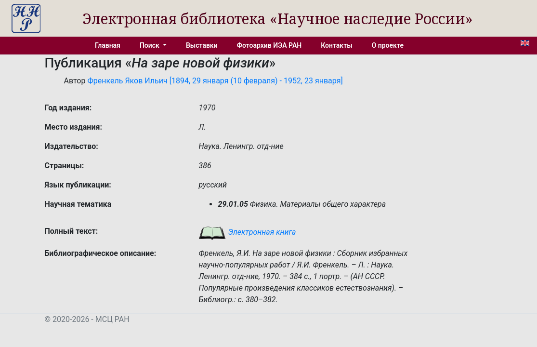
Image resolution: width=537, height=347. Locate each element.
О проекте (388, 45)
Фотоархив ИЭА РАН (269, 45)
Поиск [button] (150, 45)
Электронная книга (247, 232)
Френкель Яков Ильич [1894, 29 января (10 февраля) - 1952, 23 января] (214, 80)
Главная (107, 45)
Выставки (202, 45)
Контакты (336, 45)
